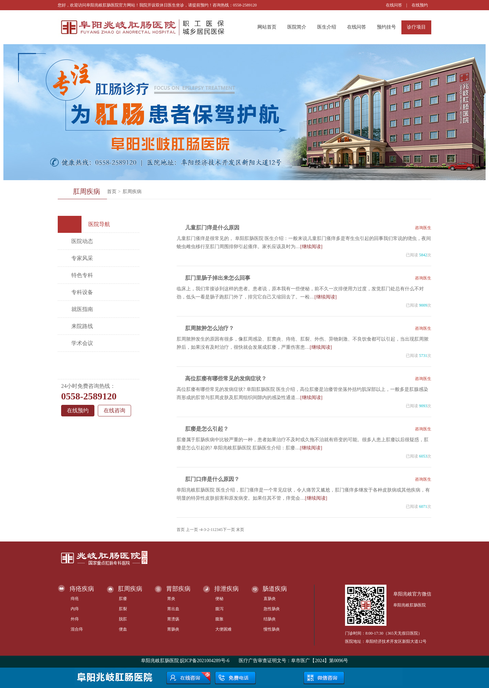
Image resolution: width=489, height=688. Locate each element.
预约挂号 (386, 27)
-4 (200, 529)
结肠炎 (270, 619)
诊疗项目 (416, 27)
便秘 (219, 598)
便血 (123, 629)
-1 (211, 529)
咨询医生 (423, 227)
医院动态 (82, 241)
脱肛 (123, 619)
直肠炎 (270, 598)
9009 (423, 305)
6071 (423, 506)
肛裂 (123, 608)
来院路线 (82, 326)
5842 (423, 255)
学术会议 (82, 343)
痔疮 (75, 598)
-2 (207, 529)
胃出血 (173, 608)
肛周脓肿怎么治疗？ (209, 328)
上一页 (192, 529)
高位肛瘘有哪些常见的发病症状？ (226, 378)
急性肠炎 (272, 608)
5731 (423, 355)
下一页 (229, 529)
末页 (240, 529)
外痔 (75, 619)
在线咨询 (114, 410)
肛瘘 (123, 598)
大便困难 (223, 629)
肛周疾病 (132, 191)
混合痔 (77, 629)
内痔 (75, 608)
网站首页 (266, 27)
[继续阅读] (311, 246)
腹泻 (219, 608)
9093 (423, 405)
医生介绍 (326, 27)
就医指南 (82, 309)
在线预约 (420, 5)
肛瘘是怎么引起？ (207, 429)
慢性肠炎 (272, 629)
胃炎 (171, 598)
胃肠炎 (173, 629)
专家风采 (82, 258)
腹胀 (219, 619)
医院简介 (296, 27)
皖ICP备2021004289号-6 (204, 660)
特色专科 (82, 275)
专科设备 (82, 292)
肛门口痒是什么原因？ (212, 479)
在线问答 (394, 5)
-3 (204, 529)
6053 (423, 456)
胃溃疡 (173, 619)
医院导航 (86, 224)
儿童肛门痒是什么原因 (212, 227)
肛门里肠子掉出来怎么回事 (217, 278)
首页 (111, 191)
